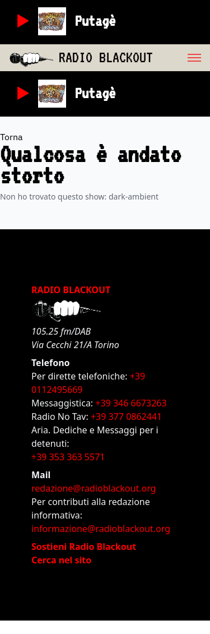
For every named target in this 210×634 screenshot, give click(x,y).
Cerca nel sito (61, 560)
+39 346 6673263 (130, 403)
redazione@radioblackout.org (93, 488)
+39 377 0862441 (126, 416)
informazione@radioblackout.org (100, 528)
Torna (11, 136)
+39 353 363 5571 (68, 457)
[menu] (181, 58)
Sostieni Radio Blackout (83, 546)
